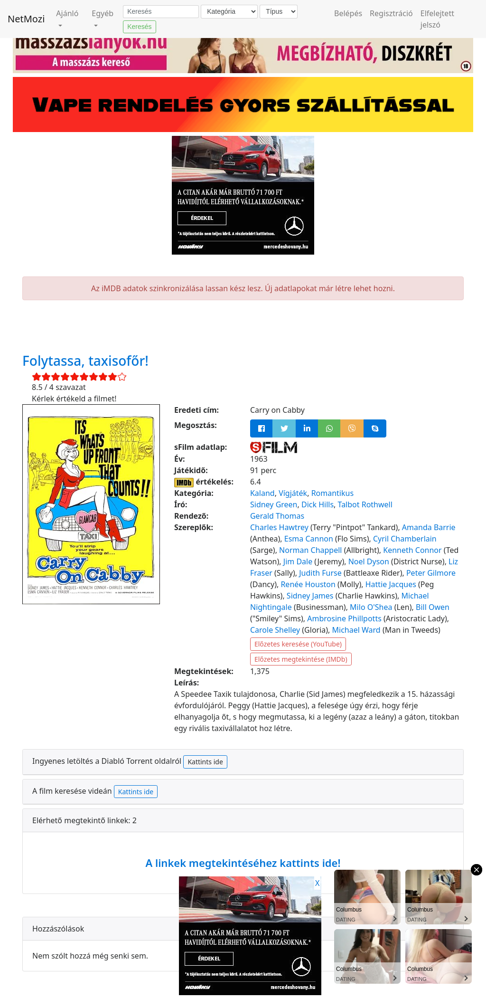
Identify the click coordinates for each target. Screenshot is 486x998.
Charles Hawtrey (279, 527)
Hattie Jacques (390, 584)
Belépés (348, 13)
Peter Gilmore (431, 573)
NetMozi (26, 18)
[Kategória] (229, 12)
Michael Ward (356, 630)
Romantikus (332, 493)
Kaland (262, 493)
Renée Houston (308, 584)
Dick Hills (317, 504)
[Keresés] (161, 12)
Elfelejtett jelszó (437, 19)
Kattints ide (205, 761)
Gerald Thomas (277, 516)
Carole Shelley (275, 630)
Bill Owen (432, 607)
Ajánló (67, 13)
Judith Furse (320, 573)
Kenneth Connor (412, 550)
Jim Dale (297, 561)
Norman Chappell (310, 550)
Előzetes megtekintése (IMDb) (300, 659)
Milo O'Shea (371, 607)
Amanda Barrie (429, 527)
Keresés (139, 26)
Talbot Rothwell (365, 504)
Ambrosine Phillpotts (344, 618)
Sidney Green (274, 504)
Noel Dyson (368, 561)
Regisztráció (391, 13)
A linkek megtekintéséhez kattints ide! (242, 862)
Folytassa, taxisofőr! (85, 361)
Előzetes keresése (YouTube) (298, 643)
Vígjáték (293, 493)
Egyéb (102, 13)
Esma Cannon (308, 538)
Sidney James (310, 595)
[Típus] (279, 12)
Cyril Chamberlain (405, 538)
